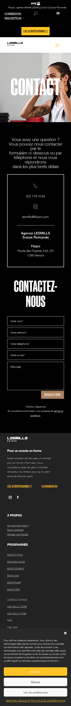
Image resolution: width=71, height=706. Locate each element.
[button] (65, 633)
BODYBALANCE (16, 561)
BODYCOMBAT (15, 568)
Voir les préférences (35, 692)
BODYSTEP (13, 589)
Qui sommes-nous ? (18, 525)
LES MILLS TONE (16, 613)
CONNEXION (49, 486)
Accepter (35, 671)
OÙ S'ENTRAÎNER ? (35, 30)
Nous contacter (15, 529)
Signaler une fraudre (17, 534)
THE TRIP (12, 627)
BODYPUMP (14, 582)
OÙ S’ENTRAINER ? (19, 486)
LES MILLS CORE (17, 606)
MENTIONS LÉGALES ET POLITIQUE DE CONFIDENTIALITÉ (35, 700)
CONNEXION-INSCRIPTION (13, 16)
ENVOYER (52, 395)
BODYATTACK (15, 554)
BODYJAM (13, 575)
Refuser (35, 682)
